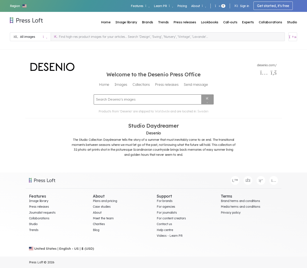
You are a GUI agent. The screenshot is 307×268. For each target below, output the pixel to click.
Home (106, 22)
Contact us (164, 224)
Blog (96, 230)
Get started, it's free (273, 6)
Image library (126, 22)
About (198, 6)
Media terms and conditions (240, 207)
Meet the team (103, 218)
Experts (248, 22)
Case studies (102, 207)
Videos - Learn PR (169, 236)
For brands (164, 201)
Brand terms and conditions (240, 201)
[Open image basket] (292, 36)
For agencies (166, 207)
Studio (292, 22)
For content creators (171, 218)
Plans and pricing (105, 201)
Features (140, 6)
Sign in (241, 6)
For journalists (167, 213)
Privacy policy (231, 213)
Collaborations (270, 22)
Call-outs (230, 22)
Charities (99, 224)
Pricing (182, 6)
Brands (147, 22)
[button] (18, 6)
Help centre (165, 230)
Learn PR (163, 6)
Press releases (185, 22)
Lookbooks (209, 22)
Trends (163, 22)
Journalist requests (42, 213)
